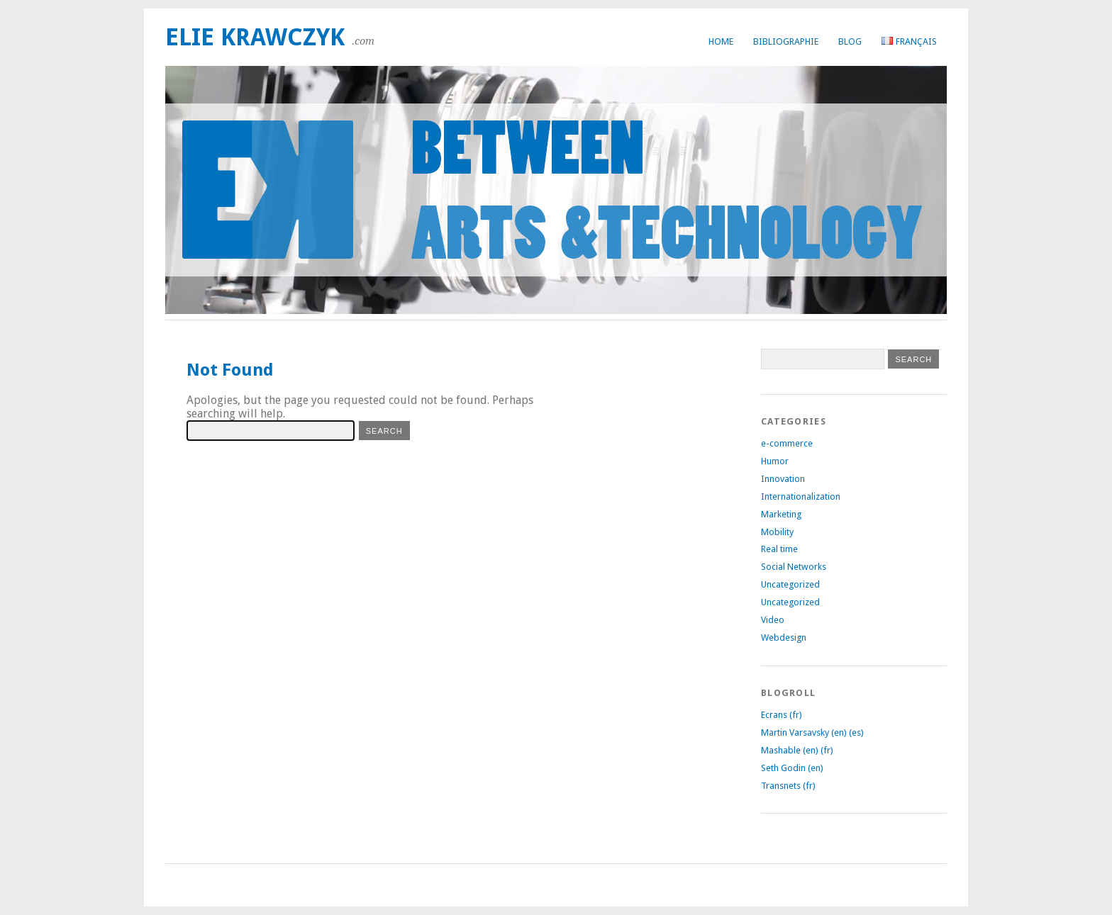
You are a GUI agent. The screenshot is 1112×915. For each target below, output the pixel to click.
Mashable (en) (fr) (797, 750)
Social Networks (793, 566)
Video (772, 619)
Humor (775, 461)
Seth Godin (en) (792, 768)
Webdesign (783, 637)
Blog (850, 41)
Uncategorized (790, 584)
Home (720, 41)
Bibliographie (785, 41)
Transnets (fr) (788, 785)
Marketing (781, 514)
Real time (779, 549)
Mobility (777, 532)
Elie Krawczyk (255, 37)
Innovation (783, 478)
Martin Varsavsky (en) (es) (812, 732)
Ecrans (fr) (781, 714)
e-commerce (787, 443)
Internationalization (800, 496)
